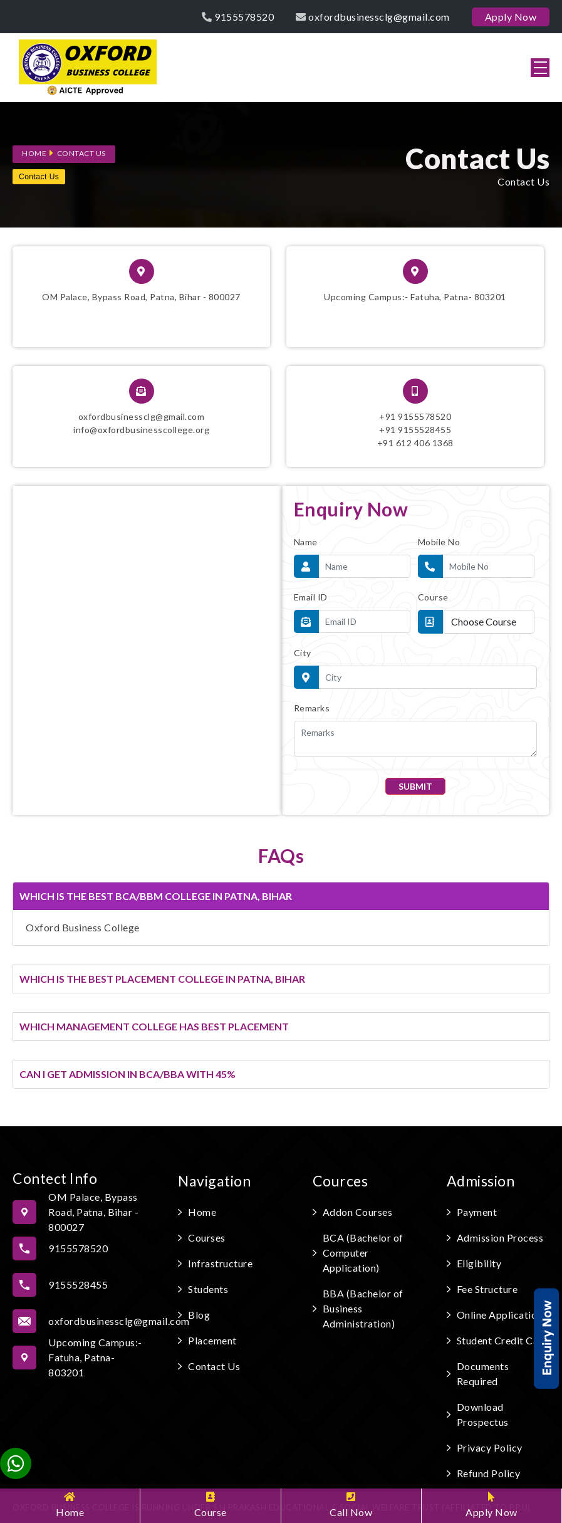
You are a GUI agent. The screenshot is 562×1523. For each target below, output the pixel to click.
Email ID (311, 597)
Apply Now (492, 1505)
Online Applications (502, 1315)
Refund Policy (489, 1473)
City (302, 652)
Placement (212, 1340)
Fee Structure (487, 1289)
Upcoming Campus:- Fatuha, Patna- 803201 (415, 280)
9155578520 (238, 17)
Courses (207, 1237)
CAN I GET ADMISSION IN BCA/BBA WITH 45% (127, 1074)
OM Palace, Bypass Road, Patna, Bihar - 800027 (141, 280)
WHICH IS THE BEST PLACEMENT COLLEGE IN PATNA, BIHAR (162, 979)
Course (210, 1505)
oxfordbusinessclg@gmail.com (373, 17)
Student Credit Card (503, 1340)
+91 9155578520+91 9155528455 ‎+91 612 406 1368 (415, 413)
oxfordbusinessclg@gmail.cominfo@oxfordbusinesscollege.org (141, 407)
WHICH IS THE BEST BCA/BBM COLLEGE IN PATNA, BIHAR (155, 896)
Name (306, 541)
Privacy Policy (490, 1447)
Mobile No (439, 541)
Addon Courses (358, 1212)
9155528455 (78, 1284)
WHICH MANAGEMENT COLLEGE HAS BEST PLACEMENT (154, 1026)
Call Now (351, 1505)
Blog (199, 1315)
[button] (540, 67)
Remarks (312, 708)
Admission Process (500, 1237)
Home (70, 1505)
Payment (477, 1212)
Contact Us (81, 153)
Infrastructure (220, 1263)
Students (208, 1289)
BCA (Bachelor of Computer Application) (363, 1253)
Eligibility (479, 1263)
